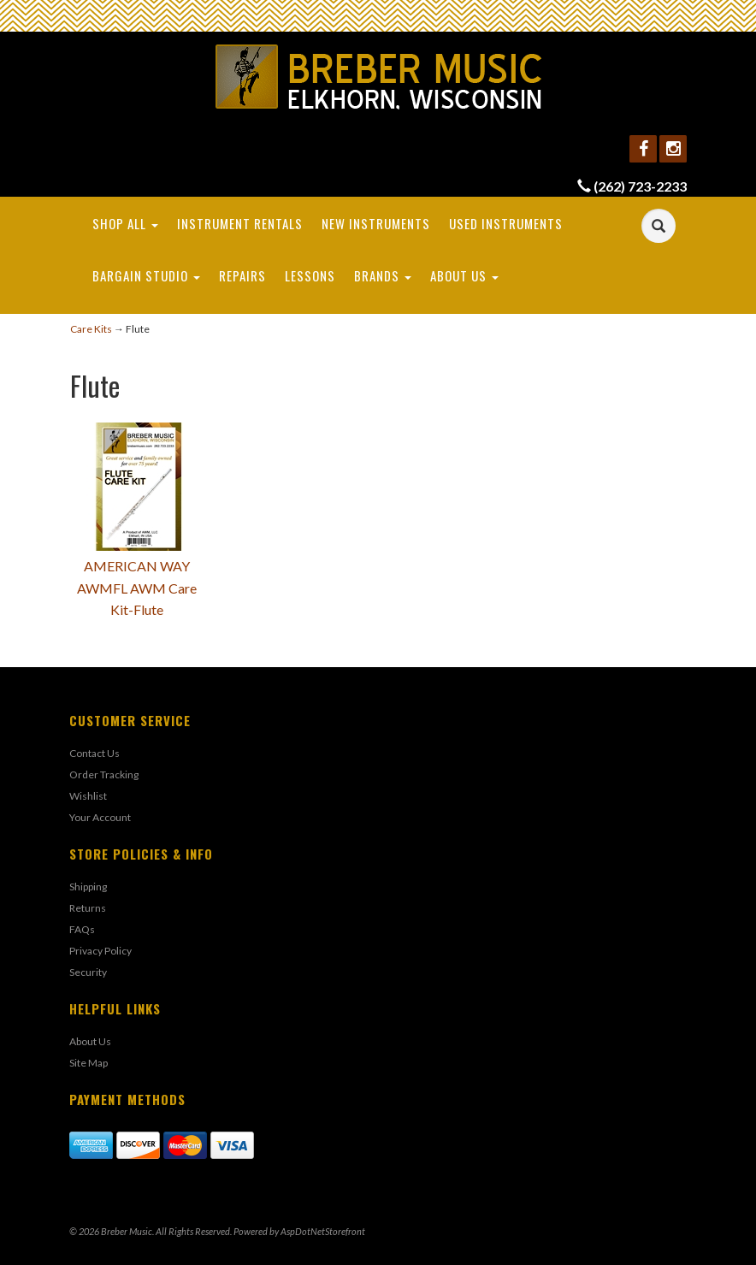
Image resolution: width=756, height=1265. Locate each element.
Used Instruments (506, 223)
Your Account (100, 817)
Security (88, 972)
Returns (87, 907)
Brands (382, 275)
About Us (464, 275)
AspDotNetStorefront (323, 1231)
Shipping (88, 886)
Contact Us (94, 753)
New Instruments (376, 223)
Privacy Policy (100, 950)
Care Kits (91, 328)
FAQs (82, 929)
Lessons (310, 275)
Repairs (242, 275)
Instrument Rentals (240, 223)
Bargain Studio (146, 275)
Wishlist (88, 795)
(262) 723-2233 (640, 186)
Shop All (125, 223)
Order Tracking (104, 774)
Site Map (88, 1062)
